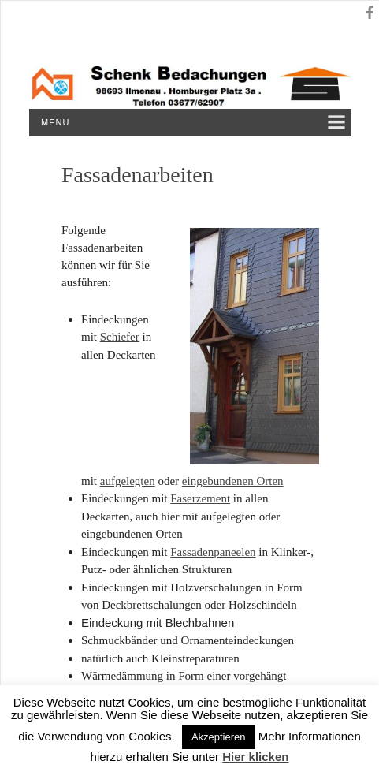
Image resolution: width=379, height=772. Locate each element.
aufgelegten (127, 481)
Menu (55, 122)
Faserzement (200, 498)
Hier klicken (255, 756)
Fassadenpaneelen (212, 552)
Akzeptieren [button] (218, 737)
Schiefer (119, 336)
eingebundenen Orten (233, 481)
